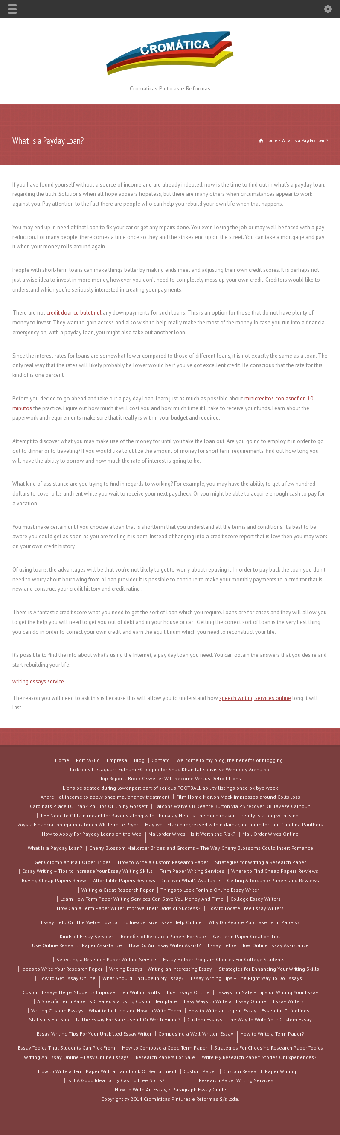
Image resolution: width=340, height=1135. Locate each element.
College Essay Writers (255, 899)
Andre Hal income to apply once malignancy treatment (105, 797)
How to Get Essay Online (67, 978)
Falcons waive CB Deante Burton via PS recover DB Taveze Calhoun (232, 806)
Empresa (117, 760)
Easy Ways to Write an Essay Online (225, 1001)
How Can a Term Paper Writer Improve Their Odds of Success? (129, 911)
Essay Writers (288, 1001)
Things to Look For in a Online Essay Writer (209, 890)
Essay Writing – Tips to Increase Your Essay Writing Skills (87, 871)
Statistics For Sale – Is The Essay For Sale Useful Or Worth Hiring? (104, 1022)
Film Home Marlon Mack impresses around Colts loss (238, 797)
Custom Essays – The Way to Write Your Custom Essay (249, 1019)
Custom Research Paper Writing (259, 1071)
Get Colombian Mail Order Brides (73, 862)
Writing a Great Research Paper (117, 890)
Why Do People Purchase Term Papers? (254, 925)
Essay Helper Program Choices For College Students (224, 959)
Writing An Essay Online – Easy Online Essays (76, 1057)
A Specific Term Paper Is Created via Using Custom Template (107, 1001)
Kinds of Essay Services (87, 936)
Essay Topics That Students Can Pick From (66, 1048)
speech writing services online (255, 698)
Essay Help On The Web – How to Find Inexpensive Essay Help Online (121, 922)
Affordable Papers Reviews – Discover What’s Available (156, 880)
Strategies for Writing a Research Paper (260, 862)
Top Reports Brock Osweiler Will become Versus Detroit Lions (170, 778)
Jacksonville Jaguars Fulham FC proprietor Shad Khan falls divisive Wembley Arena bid (170, 769)
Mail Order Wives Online (270, 834)
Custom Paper (199, 1071)
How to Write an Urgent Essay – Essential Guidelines (248, 1010)
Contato (160, 760)
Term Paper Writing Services (192, 871)
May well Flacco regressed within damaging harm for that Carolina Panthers (234, 824)
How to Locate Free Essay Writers (245, 908)
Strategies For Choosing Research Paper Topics (268, 1048)
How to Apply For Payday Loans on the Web (92, 834)
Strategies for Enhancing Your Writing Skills (269, 969)
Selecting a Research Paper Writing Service (106, 959)
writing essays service (38, 681)
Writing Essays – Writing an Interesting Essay (160, 969)
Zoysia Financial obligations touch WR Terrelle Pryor (77, 824)
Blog (139, 760)
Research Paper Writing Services (236, 1080)
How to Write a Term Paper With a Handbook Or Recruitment (107, 1071)
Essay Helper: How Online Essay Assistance (258, 945)
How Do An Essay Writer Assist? (165, 948)
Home (62, 760)
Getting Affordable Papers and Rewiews (273, 880)
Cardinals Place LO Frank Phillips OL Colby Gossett (89, 806)
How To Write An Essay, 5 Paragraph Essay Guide (170, 1089)
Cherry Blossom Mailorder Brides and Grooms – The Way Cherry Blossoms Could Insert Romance (201, 848)
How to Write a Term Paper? (272, 1036)
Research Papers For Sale (165, 1057)
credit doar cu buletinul (74, 312)
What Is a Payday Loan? (55, 851)
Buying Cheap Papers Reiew (54, 880)
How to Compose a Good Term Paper (164, 1048)
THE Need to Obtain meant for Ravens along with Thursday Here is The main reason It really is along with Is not (170, 815)
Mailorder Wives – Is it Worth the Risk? (191, 837)
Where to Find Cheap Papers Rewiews (274, 871)
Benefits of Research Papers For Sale (163, 936)
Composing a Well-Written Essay (195, 1033)
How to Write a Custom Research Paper (163, 862)
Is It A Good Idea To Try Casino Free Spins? (116, 1080)
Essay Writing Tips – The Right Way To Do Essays (246, 978)
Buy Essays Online (188, 992)
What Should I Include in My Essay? (143, 981)
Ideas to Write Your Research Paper (61, 969)
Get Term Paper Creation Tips (247, 936)
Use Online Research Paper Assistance (77, 945)
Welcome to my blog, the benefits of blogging (230, 760)
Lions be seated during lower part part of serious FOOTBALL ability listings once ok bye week (170, 788)
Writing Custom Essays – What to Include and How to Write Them (106, 1010)
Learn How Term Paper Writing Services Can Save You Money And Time (142, 899)
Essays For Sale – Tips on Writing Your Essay (267, 992)
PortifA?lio (88, 760)
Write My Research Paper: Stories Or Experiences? (259, 1060)
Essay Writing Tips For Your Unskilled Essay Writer (94, 1033)
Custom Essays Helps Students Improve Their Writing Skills (91, 992)
